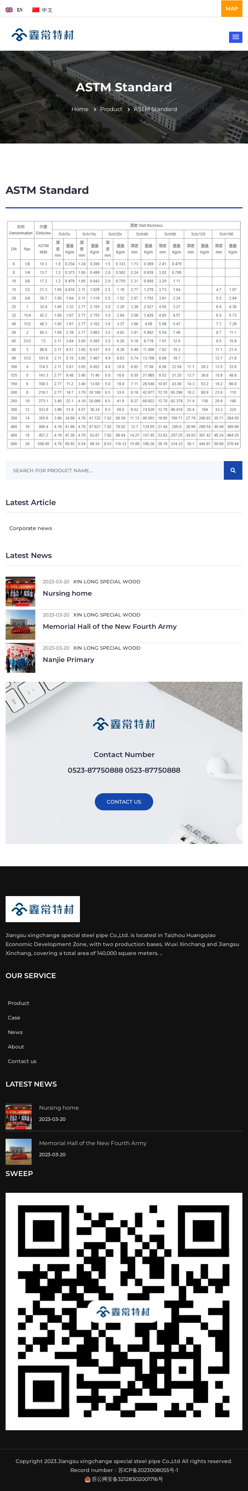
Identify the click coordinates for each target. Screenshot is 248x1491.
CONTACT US (124, 801)
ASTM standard (152, 109)
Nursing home (67, 593)
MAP (232, 8)
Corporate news (29, 528)
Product (108, 109)
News (14, 1032)
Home (79, 109)
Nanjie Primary (68, 659)
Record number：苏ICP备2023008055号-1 (124, 1470)
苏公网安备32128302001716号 (127, 1479)
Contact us (21, 1061)
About (15, 1046)
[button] (235, 37)
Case (13, 1017)
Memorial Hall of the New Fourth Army (110, 626)
